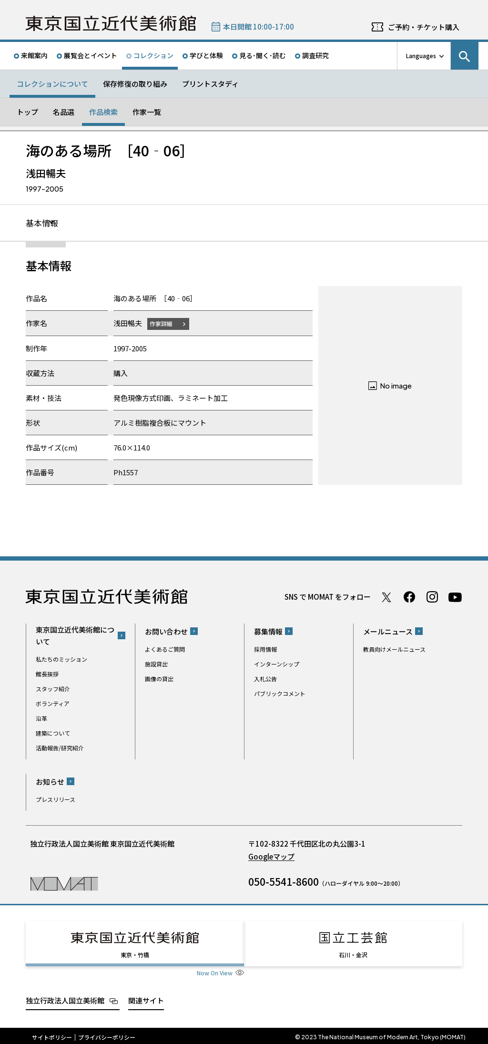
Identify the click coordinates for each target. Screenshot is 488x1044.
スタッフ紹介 (53, 689)
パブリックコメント (279, 694)
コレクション (153, 55)
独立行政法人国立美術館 (65, 998)
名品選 (63, 112)
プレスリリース (55, 800)
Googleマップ (271, 857)
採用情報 (265, 649)
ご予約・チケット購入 (423, 27)
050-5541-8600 (283, 882)
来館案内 (34, 55)
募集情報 (268, 632)
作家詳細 (163, 324)
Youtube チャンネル (455, 597)
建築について (53, 733)
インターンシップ (276, 664)
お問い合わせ (166, 632)
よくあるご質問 (165, 649)
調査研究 (315, 55)
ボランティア (53, 704)
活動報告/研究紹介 (60, 748)
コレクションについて (52, 84)
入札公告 (265, 679)
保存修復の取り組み (135, 84)
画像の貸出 (159, 679)
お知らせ (50, 782)
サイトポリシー (52, 1034)
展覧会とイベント (90, 55)
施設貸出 (156, 664)
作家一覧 (146, 112)
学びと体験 (206, 55)
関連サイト (146, 998)
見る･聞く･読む (262, 55)
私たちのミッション (61, 659)
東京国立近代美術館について (75, 636)
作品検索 (103, 112)
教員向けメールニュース (394, 649)
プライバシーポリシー (106, 1034)
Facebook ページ (409, 597)
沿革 (41, 719)
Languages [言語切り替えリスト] (421, 55)
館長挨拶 (47, 674)
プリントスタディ (210, 84)
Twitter (386, 597)
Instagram (432, 597)
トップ (27, 112)
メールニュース (388, 632)
